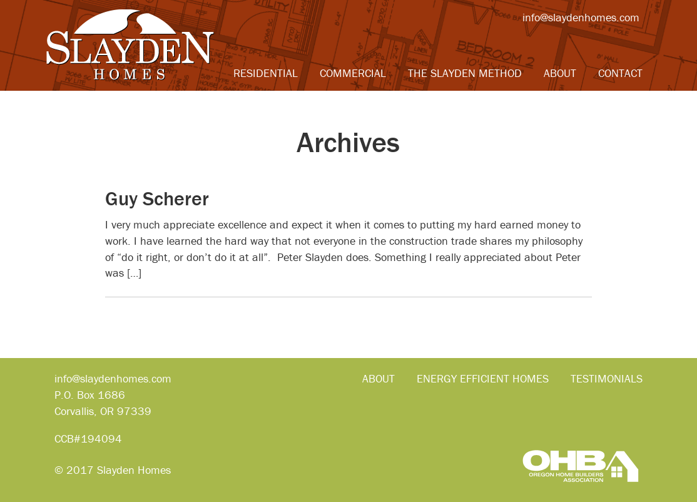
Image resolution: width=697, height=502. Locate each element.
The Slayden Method (465, 73)
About (560, 73)
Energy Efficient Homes (483, 378)
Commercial (353, 73)
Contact (620, 73)
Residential (265, 73)
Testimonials (607, 378)
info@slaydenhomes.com (580, 17)
